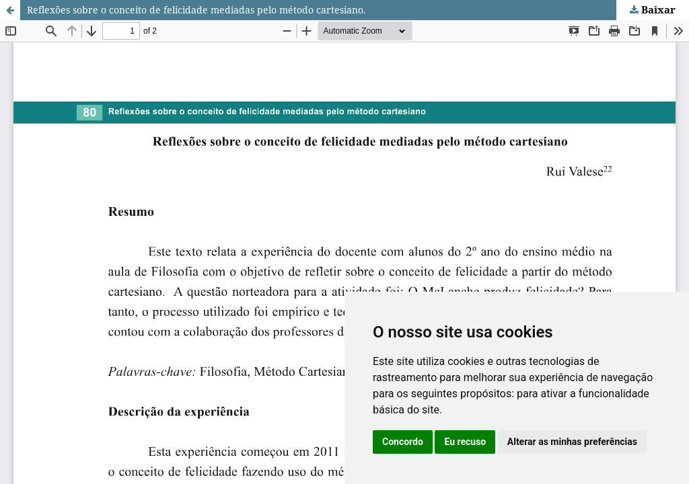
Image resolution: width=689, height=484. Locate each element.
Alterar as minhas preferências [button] (572, 441)
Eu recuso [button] (465, 441)
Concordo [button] (402, 441)
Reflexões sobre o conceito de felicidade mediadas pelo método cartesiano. (196, 9)
